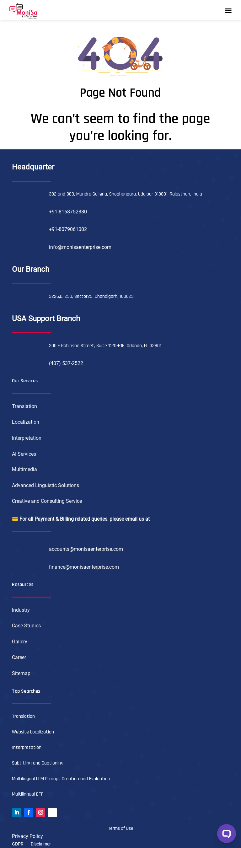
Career (19, 657)
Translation (24, 406)
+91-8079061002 (68, 229)
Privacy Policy (27, 836)
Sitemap (21, 673)
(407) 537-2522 (66, 363)
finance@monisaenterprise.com (84, 567)
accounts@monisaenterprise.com (86, 549)
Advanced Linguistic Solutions (45, 485)
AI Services (24, 454)
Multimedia (24, 469)
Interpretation (26, 438)
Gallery (19, 642)
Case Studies (26, 626)
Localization (25, 422)
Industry (21, 610)
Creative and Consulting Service (47, 501)
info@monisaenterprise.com (80, 247)
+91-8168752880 (68, 212)
